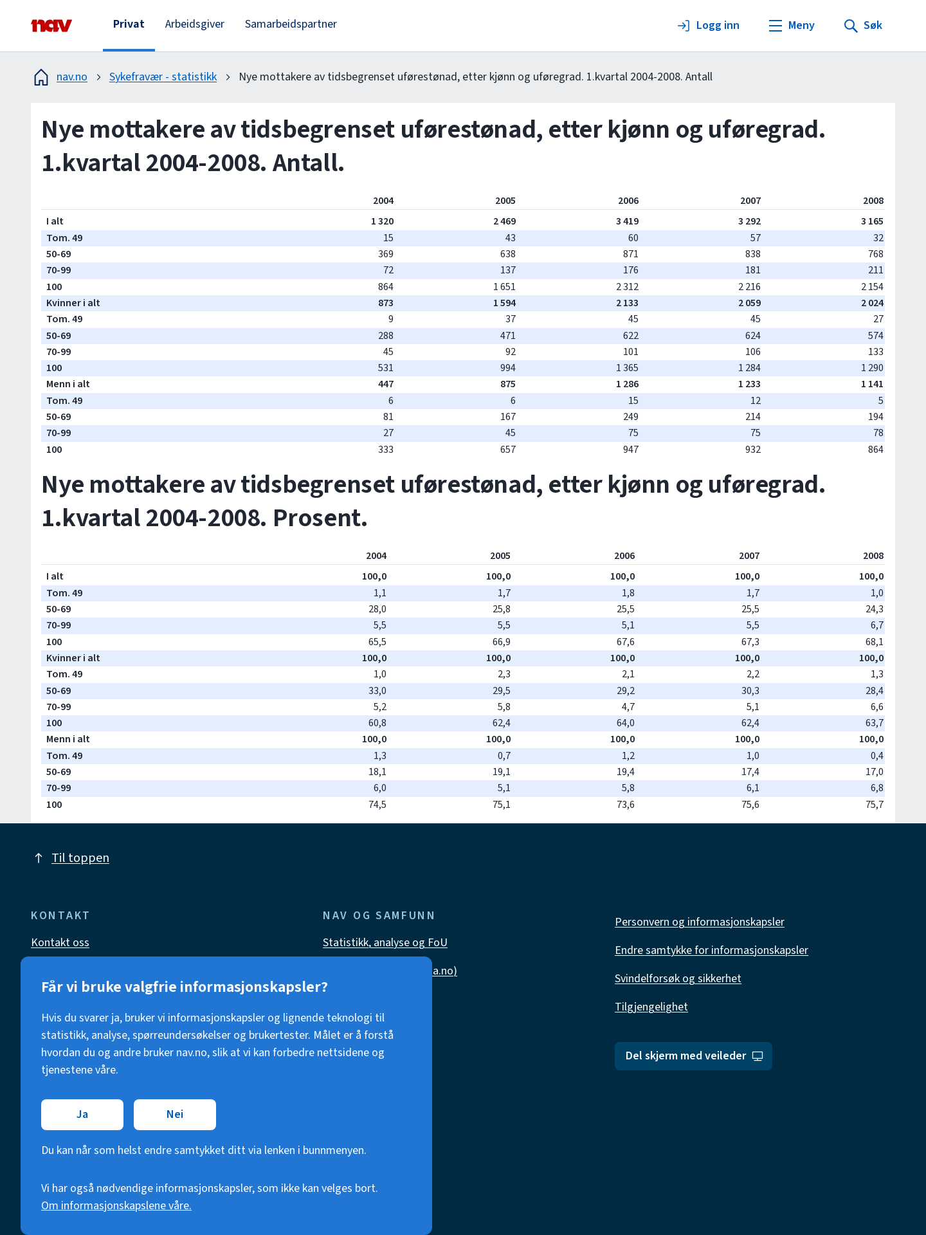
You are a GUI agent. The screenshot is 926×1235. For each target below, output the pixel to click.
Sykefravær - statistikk (163, 77)
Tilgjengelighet (651, 1007)
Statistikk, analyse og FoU (385, 943)
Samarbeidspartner (291, 24)
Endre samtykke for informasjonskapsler (711, 950)
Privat (129, 24)
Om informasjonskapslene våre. (116, 1206)
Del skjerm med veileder (695, 1056)
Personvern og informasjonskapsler (700, 922)
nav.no (59, 77)
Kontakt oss (60, 943)
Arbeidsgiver (194, 24)
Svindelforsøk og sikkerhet (678, 979)
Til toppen (70, 858)
